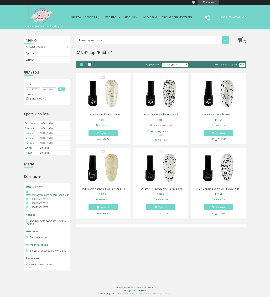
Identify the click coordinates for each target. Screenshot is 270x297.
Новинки (131, 17)
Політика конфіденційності (158, 293)
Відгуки (30, 59)
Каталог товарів (35, 46)
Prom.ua (152, 287)
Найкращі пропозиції (85, 17)
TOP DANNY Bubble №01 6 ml (161, 114)
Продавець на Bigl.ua (135, 290)
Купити (105, 133)
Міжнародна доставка (177, 17)
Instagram (150, 17)
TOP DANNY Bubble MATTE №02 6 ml (160, 188)
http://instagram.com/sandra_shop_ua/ (47, 194)
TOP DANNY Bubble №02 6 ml (218, 114)
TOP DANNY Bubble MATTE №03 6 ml (103, 188)
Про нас (110, 17)
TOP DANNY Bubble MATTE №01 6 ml (218, 188)
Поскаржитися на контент (129, 293)
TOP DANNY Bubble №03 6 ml (103, 114)
